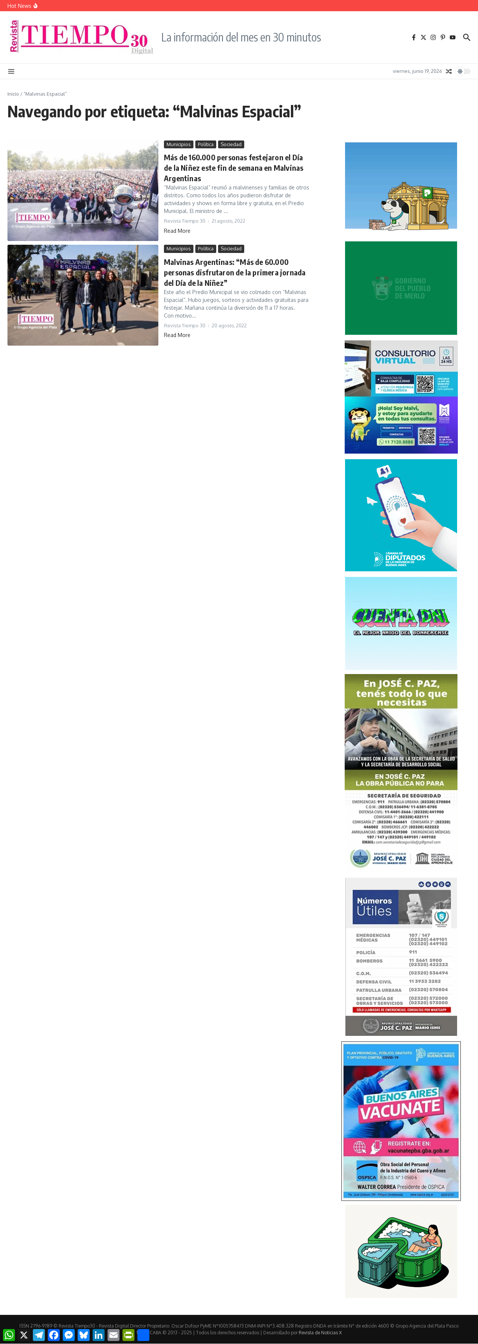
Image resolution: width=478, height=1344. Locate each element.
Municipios (179, 144)
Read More (177, 231)
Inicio (13, 94)
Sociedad (231, 144)
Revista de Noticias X (320, 1332)
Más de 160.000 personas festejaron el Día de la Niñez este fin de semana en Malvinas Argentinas (233, 167)
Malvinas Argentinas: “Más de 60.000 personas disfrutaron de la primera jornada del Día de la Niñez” (234, 272)
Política (206, 144)
